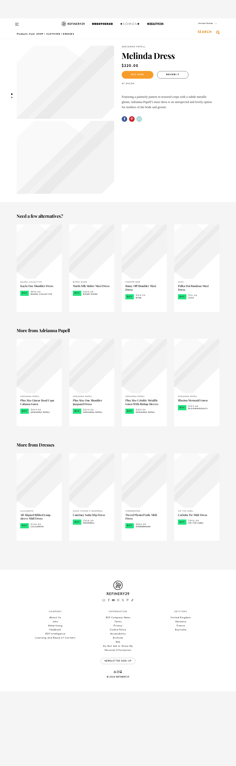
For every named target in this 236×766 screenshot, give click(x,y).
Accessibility (118, 708)
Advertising (55, 700)
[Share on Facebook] (124, 119)
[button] (201, 27)
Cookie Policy (118, 704)
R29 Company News (118, 692)
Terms (118, 696)
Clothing (53, 34)
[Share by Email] (139, 119)
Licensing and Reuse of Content (55, 712)
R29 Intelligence (55, 708)
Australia (180, 704)
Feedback (55, 704)
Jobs (55, 696)
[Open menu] (17, 22)
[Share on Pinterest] (132, 119)
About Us (55, 692)
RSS (118, 717)
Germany (180, 696)
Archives (118, 712)
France (181, 700)
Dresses (68, 34)
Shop (40, 34)
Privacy (118, 700)
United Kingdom (181, 692)
